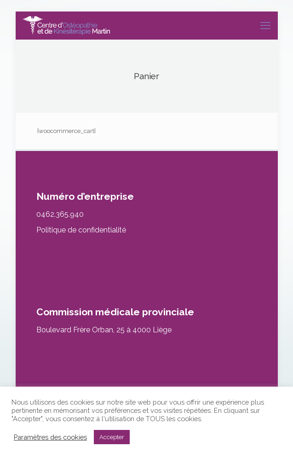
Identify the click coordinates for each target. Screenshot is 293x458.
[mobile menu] (265, 25)
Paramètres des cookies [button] (50, 437)
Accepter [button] (111, 437)
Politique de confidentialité (81, 230)
